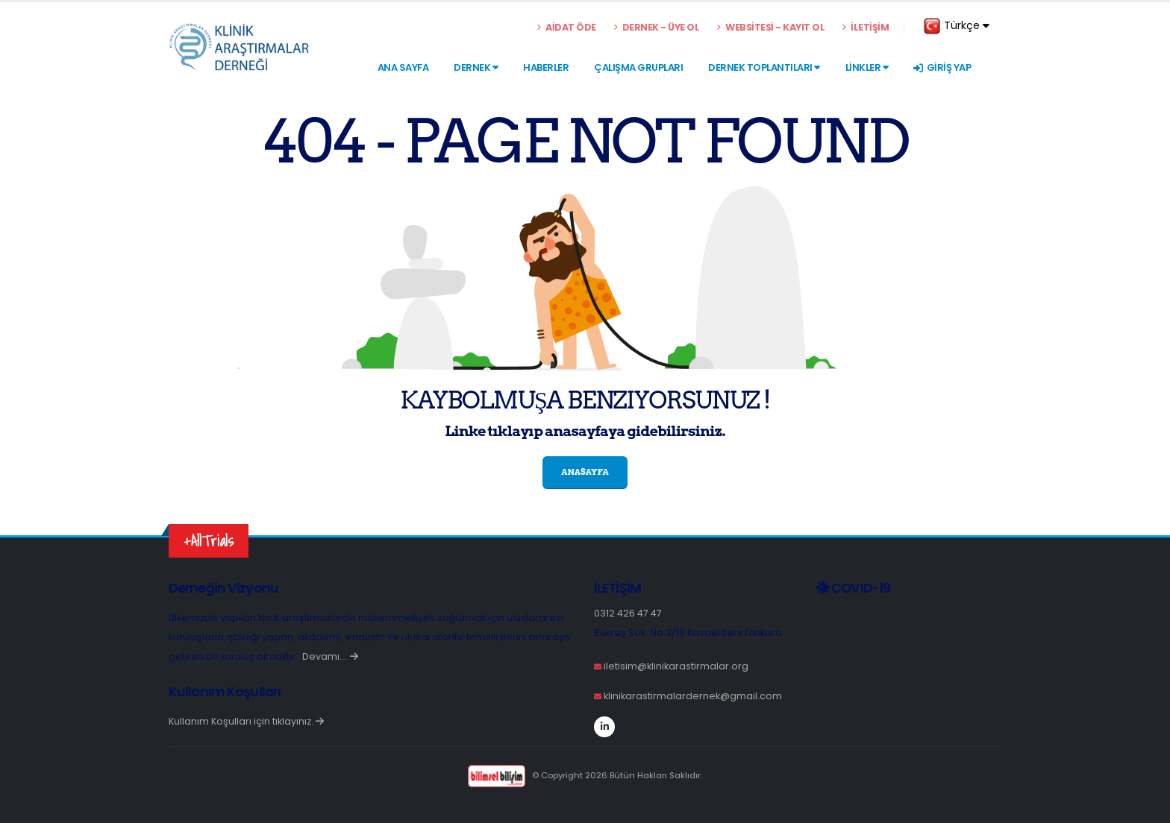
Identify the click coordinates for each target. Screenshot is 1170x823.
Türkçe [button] (956, 26)
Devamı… (330, 656)
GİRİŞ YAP (942, 67)
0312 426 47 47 (628, 613)
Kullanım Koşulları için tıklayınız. (246, 721)
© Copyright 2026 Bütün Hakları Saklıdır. (584, 775)
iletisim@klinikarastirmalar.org (676, 666)
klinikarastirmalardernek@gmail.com (693, 696)
